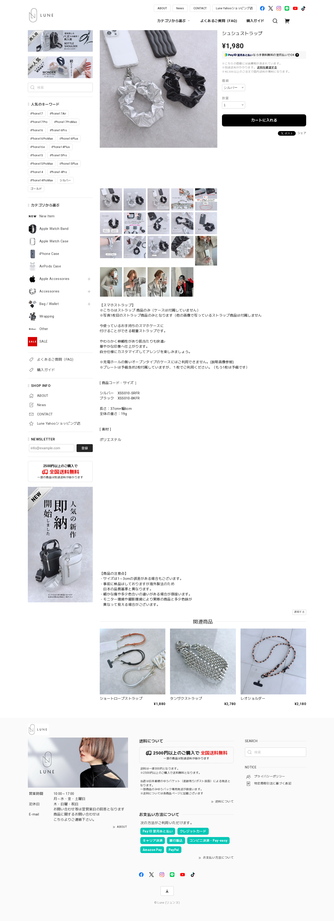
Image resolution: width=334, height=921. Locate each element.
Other (43, 329)
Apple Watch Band (53, 229)
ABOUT (162, 8)
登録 (84, 448)
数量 (225, 98)
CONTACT (200, 8)
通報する (299, 611)
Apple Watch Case (53, 241)
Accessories (49, 291)
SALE (43, 341)
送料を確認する (267, 67)
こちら (59, 820)
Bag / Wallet (49, 304)
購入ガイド (255, 21)
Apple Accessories (54, 279)
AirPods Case (50, 266)
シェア (302, 133)
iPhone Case (49, 254)
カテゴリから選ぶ (174, 21)
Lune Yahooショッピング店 (234, 8)
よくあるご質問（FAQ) (218, 21)
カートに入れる (264, 120)
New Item (47, 216)
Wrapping (46, 316)
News (180, 8)
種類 (225, 81)
